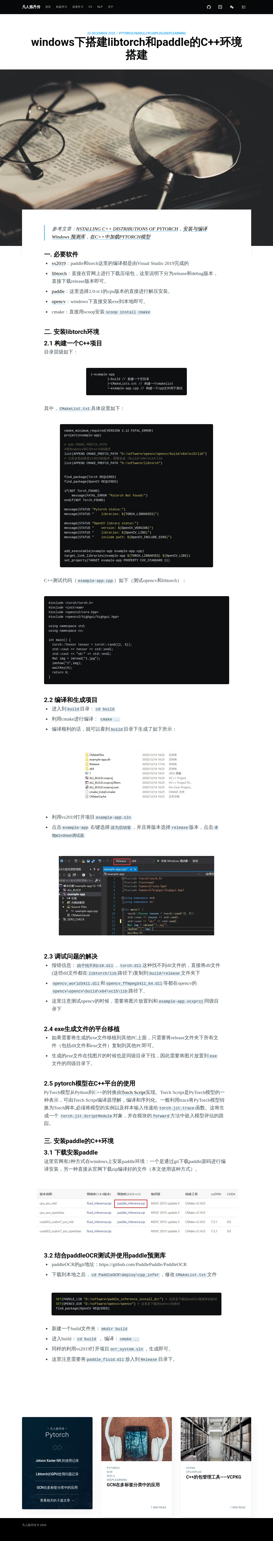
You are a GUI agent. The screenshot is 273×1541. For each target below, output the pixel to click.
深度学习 (77, 6)
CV (90, 6)
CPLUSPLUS (154, 33)
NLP (100, 6)
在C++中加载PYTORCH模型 (120, 237)
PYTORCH (126, 33)
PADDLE (139, 33)
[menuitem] (48, 7)
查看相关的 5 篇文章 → (57, 1500)
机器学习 (61, 6)
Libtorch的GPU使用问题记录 (57, 1474)
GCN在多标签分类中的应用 (57, 1487)
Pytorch (57, 1434)
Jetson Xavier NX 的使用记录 (57, 1461)
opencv (59, 301)
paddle (58, 291)
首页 (48, 6)
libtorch (59, 273)
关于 (110, 6)
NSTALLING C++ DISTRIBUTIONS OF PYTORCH (127, 229)
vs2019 (59, 263)
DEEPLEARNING (174, 33)
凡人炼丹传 (31, 7)
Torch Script (134, 1092)
